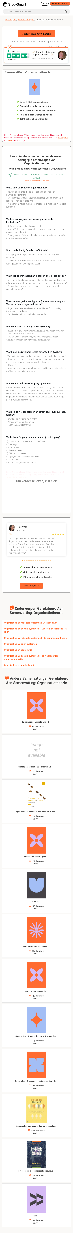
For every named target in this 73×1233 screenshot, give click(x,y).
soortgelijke (63, 138)
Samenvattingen (26, 19)
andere (9, 140)
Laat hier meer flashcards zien (36, 181)
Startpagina (10, 19)
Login (44, 4)
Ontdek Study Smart (60, 4)
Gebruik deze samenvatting (36, 33)
